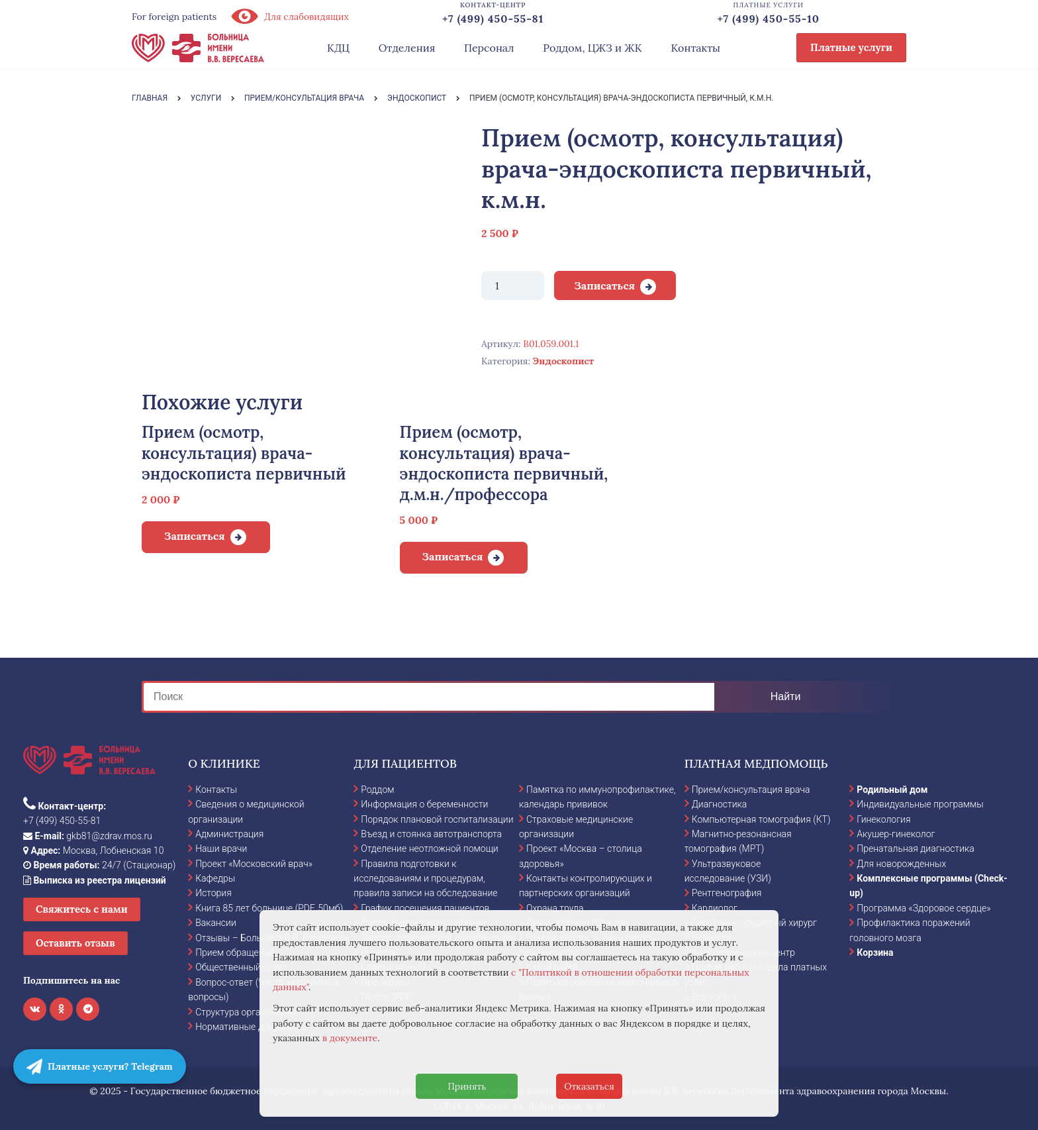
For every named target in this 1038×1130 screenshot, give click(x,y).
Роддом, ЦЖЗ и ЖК (592, 47)
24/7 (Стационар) (99, 865)
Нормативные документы (250, 1026)
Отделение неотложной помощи (429, 848)
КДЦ (338, 47)
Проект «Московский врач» (253, 863)
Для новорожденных (901, 863)
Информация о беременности (424, 804)
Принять (467, 1086)
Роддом (377, 789)
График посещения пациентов (425, 908)
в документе (350, 1038)
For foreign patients (174, 17)
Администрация (229, 834)
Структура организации (245, 1012)
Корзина (875, 952)
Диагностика (719, 804)
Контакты (695, 47)
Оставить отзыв (75, 943)
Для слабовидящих (289, 16)
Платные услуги (851, 47)
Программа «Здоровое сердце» (923, 908)
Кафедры (215, 878)
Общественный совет (241, 967)
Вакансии (215, 922)
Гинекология (883, 819)
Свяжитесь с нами (82, 909)
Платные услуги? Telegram (99, 1066)
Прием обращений (234, 952)
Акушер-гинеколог (896, 834)
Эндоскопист (563, 361)
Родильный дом (892, 789)
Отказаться (589, 1086)
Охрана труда (554, 908)
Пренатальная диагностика (915, 848)
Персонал (489, 47)
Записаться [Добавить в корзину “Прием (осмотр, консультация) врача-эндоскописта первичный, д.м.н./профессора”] (452, 556)
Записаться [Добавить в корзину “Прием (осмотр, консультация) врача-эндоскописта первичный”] (194, 535)
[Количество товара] (512, 285)
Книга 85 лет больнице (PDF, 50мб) (269, 908)
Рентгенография (727, 893)
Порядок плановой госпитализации (437, 819)
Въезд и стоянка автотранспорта (431, 834)
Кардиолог (714, 908)
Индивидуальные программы (920, 804)
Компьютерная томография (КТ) (761, 819)
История (213, 893)
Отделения (407, 47)
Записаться (604, 285)
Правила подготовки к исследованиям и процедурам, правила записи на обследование (425, 878)
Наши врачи (221, 848)
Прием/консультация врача (751, 789)
